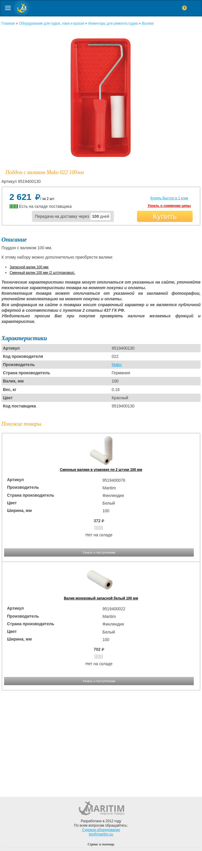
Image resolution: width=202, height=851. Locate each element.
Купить (165, 216)
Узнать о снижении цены (169, 206)
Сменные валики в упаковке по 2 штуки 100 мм (101, 470)
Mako (116, 364)
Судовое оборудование (101, 830)
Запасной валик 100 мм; (29, 267)
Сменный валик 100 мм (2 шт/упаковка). (42, 273)
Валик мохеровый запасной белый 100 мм (101, 598)
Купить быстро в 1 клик (169, 198)
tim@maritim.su (101, 834)
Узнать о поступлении (99, 552)
